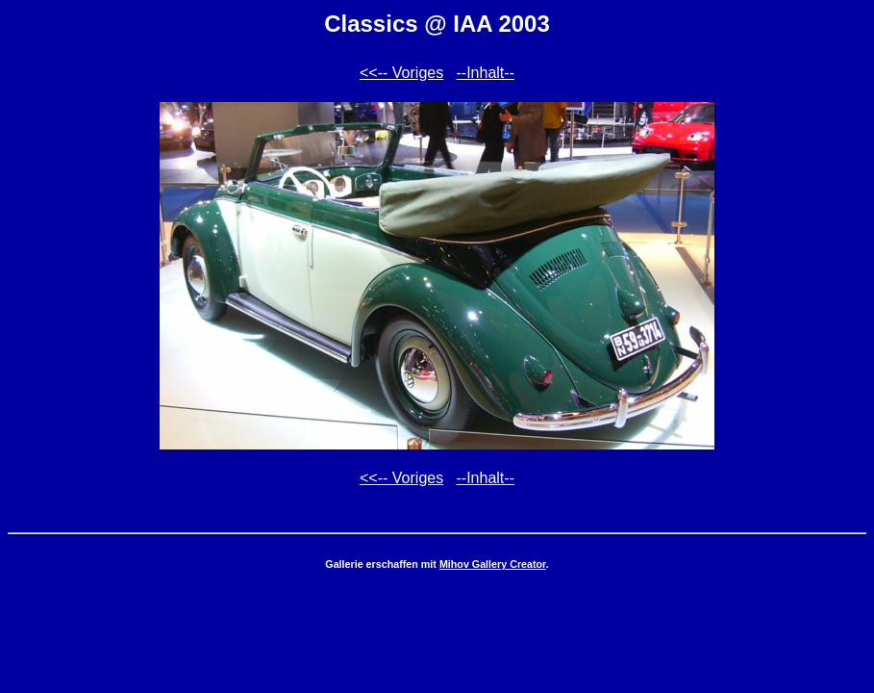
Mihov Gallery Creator (492, 564)
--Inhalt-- (485, 72)
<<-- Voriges (401, 72)
